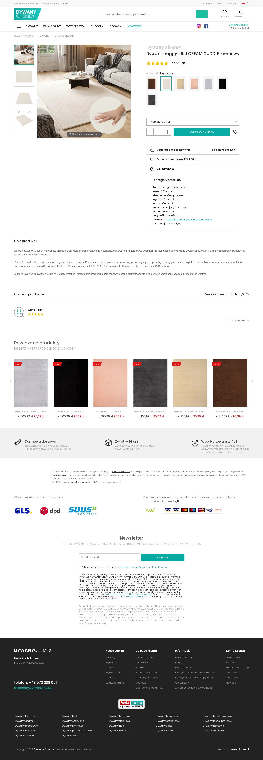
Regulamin (141, 667)
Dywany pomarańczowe (76, 730)
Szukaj (180, 14)
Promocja (232, 677)
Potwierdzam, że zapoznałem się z (123, 566)
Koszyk (245, 16)
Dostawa (141, 682)
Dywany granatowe (167, 720)
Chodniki (97, 26)
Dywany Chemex (29, 14)
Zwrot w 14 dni (127, 441)
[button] (192, 122)
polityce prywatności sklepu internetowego (128, 593)
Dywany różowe (117, 730)
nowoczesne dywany (121, 472)
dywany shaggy (59, 475)
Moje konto (199, 16)
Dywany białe (69, 716)
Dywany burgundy (166, 716)
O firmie (207, 3)
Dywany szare (163, 730)
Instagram (199, 26)
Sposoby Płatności (146, 677)
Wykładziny (52, 26)
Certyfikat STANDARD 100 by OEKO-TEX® (189, 219)
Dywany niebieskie (25, 730)
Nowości (134, 26)
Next (20, 135)
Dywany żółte (163, 725)
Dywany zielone (23, 735)
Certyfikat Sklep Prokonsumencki (195, 672)
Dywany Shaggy (64, 35)
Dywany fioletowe (119, 720)
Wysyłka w (26, 3)
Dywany (31, 26)
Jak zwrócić (142, 662)
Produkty (231, 672)
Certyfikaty (182, 682)
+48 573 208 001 (239, 28)
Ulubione (215, 16)
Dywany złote (69, 735)
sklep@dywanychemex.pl (92, 622)
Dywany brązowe (118, 716)
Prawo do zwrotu (55, 3)
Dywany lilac (115, 725)
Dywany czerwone (72, 720)
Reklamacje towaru (147, 672)
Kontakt (232, 3)
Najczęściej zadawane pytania (194, 677)
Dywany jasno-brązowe (216, 720)
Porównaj (231, 16)
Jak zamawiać (165, 169)
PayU (175, 502)
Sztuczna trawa (115, 682)
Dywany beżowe (24, 716)
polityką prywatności (136, 596)
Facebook (206, 26)
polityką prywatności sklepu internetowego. (143, 566)
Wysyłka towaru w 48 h (221, 441)
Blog (219, 3)
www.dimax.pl (240, 749)
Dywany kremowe (72, 725)
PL (248, 3)
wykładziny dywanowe (80, 482)
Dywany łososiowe (25, 725)
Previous (28, 135)
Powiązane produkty (37, 343)
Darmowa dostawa (42, 441)
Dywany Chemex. (45, 749)
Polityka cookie (184, 657)
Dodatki (116, 26)
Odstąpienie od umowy (149, 687)
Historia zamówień (237, 667)
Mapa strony (183, 667)
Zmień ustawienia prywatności (194, 687)
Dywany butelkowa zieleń (217, 716)
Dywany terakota (212, 730)
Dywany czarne (23, 720)
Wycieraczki (75, 26)
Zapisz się (171, 557)
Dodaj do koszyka (202, 131)
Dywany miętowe (212, 725)
